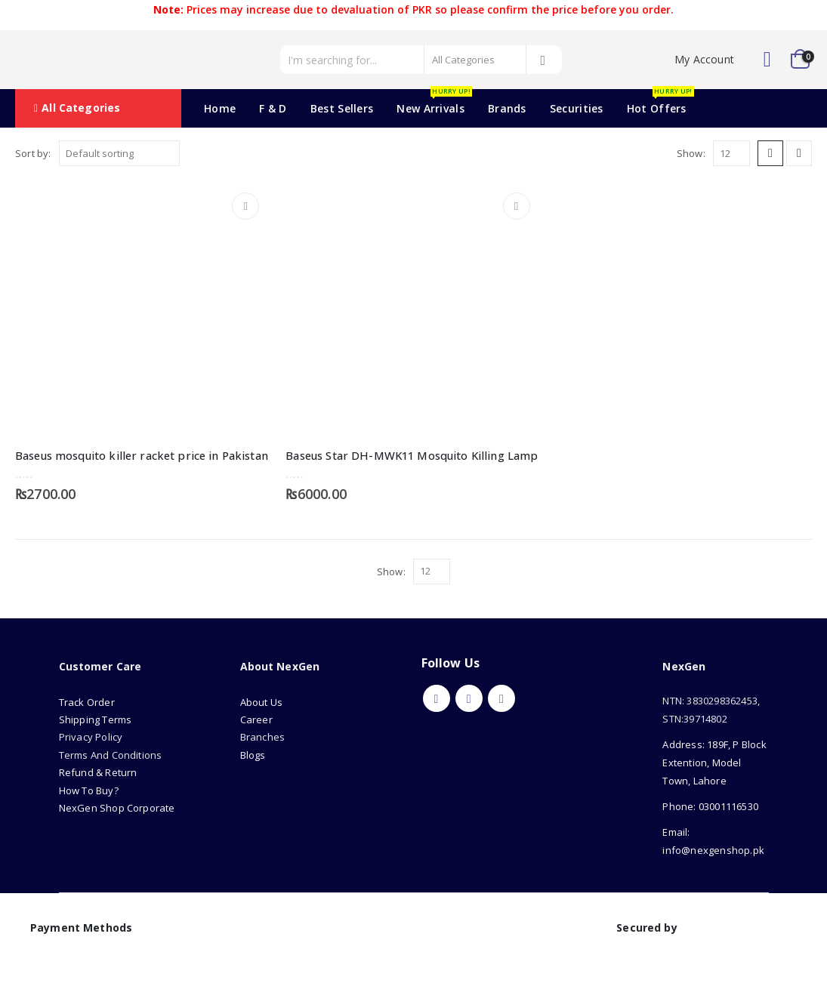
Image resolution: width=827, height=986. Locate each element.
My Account (704, 59)
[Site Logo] (83, 59)
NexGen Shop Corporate (117, 808)
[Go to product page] (142, 308)
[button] (770, 153)
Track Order (87, 702)
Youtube (469, 698)
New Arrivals (434, 103)
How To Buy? (89, 790)
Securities (576, 108)
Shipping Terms (95, 719)
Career (256, 719)
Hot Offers (660, 103)
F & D (273, 108)
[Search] (543, 59)
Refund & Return (98, 772)
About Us (262, 702)
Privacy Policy (91, 737)
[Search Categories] (475, 59)
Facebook (436, 698)
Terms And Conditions (110, 755)
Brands (507, 108)
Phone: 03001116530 (710, 806)
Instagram (501, 698)
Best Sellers (342, 108)
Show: (691, 153)
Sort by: (33, 153)
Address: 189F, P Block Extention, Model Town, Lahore (714, 762)
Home (220, 108)
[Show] (731, 153)
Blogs (253, 755)
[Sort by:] (119, 153)
